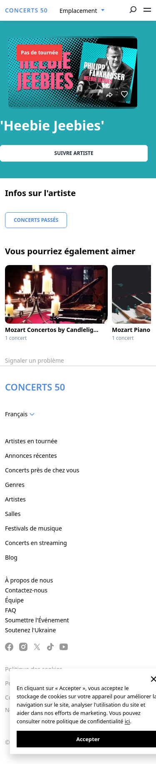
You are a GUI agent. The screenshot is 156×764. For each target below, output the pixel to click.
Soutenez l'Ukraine (30, 630)
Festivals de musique (33, 528)
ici (127, 721)
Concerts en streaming (36, 543)
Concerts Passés (36, 220)
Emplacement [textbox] (78, 11)
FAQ (10, 610)
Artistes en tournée (31, 441)
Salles (12, 514)
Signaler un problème (34, 360)
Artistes (15, 499)
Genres (15, 485)
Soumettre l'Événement (37, 620)
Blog (11, 557)
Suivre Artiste (74, 153)
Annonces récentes (31, 455)
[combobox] (82, 10)
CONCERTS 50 (26, 10)
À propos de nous (29, 580)
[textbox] (21, 414)
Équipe (14, 600)
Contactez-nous (26, 590)
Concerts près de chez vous (42, 470)
